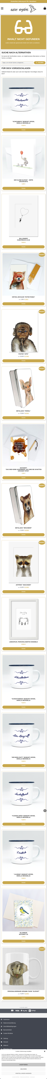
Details (23, 129)
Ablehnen (23, 1069)
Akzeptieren (23, 1064)
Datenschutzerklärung (24, 1076)
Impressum (32, 1076)
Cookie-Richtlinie (15, 1076)
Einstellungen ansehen (23, 1073)
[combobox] (17, 62)
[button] (44, 1051)
